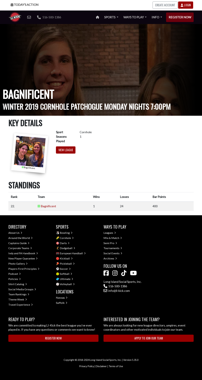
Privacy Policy (86, 366)
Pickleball (67, 263)
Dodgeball (67, 248)
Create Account (165, 5)
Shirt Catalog (17, 284)
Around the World (20, 237)
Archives (110, 258)
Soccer (65, 268)
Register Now (180, 17)
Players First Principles (23, 268)
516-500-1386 (49, 17)
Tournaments (113, 248)
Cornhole (67, 237)
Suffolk (61, 302)
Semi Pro (110, 243)
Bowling (66, 232)
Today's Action (24, 5)
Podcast (14, 273)
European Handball (73, 253)
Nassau (61, 297)
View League (65, 150)
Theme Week (17, 299)
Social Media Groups (22, 289)
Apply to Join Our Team (148, 338)
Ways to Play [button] (133, 17)
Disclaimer (101, 366)
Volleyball (67, 284)
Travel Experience (20, 304)
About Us (15, 232)
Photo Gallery (18, 263)
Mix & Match (113, 237)
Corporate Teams (20, 248)
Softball (66, 273)
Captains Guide (18, 243)
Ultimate (66, 278)
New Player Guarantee (23, 258)
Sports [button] (110, 17)
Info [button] (156, 17)
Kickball (66, 258)
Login (186, 5)
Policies (14, 278)
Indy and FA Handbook (23, 253)
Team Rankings (18, 294)
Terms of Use (116, 366)
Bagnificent (48, 206)
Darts (64, 243)
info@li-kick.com (117, 290)
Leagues (110, 232)
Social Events (113, 253)
